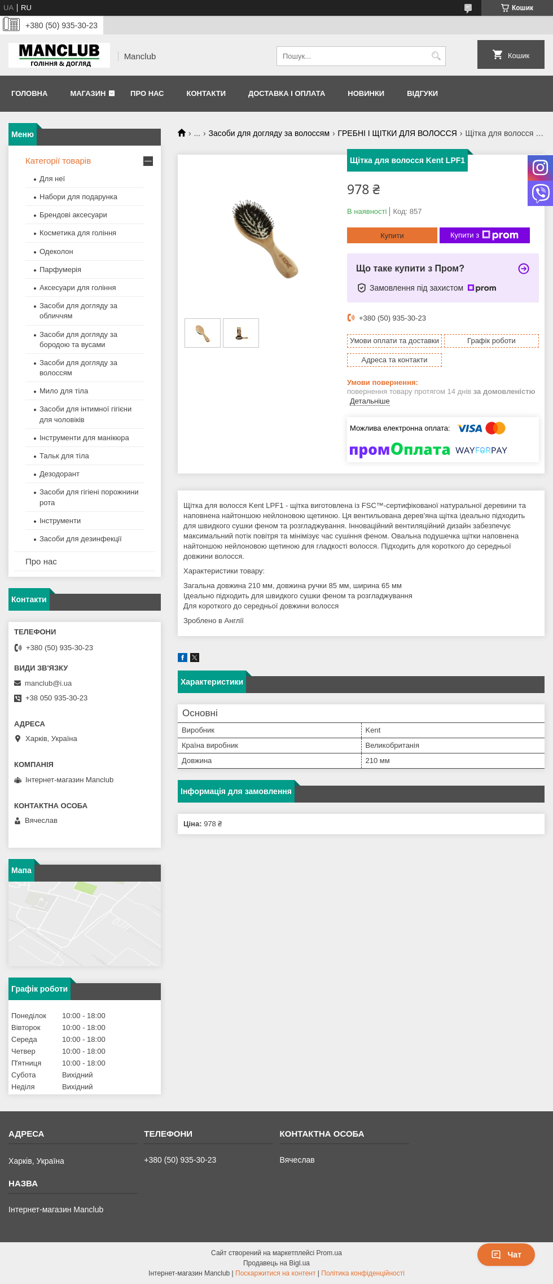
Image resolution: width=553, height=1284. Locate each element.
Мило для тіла (64, 391)
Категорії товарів (58, 160)
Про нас (147, 93)
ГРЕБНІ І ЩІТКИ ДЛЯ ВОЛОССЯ (397, 133)
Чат (506, 1255)
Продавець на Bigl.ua (276, 1263)
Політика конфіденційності (363, 1273)
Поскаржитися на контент (275, 1273)
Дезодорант (60, 474)
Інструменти (60, 520)
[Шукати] (436, 56)
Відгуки (422, 93)
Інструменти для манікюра (84, 437)
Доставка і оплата (286, 93)
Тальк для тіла (64, 456)
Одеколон (56, 251)
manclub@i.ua (48, 683)
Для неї (52, 178)
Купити (392, 235)
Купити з (484, 235)
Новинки (366, 93)
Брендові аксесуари (73, 215)
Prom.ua (329, 1253)
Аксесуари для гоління (78, 287)
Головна (29, 93)
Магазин (88, 93)
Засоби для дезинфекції (81, 538)
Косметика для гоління (78, 233)
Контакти (206, 93)
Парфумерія (60, 269)
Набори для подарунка (78, 196)
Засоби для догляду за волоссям (269, 133)
